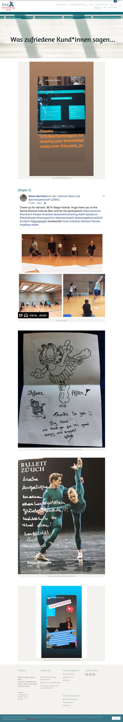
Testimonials (108, 5)
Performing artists (46, 5)
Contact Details (112, 7)
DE (115, 1)
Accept (116, 718)
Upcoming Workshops (86, 5)
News (115, 5)
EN (118, 1)
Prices (75, 5)
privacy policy (31, 719)
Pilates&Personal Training (63, 5)
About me (99, 5)
